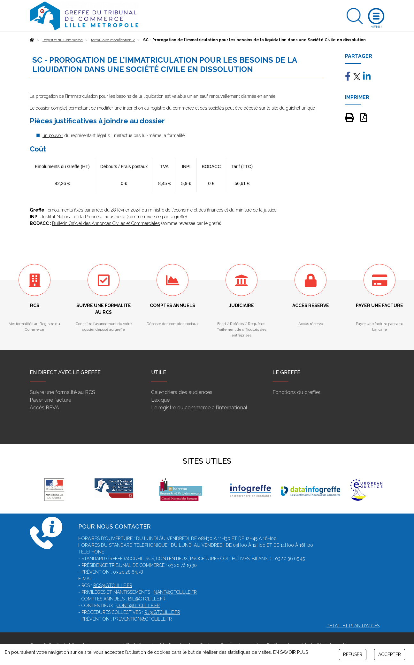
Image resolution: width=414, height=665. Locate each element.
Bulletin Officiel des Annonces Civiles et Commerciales (106, 223)
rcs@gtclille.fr (112, 585)
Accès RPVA (44, 408)
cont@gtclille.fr (138, 605)
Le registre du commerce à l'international (199, 408)
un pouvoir (52, 135)
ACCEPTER (389, 654)
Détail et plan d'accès (352, 625)
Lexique (160, 400)
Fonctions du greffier (296, 392)
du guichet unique (297, 108)
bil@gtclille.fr (146, 598)
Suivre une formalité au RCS (62, 392)
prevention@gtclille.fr (142, 619)
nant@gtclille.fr (175, 592)
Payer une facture (50, 400)
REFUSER (352, 654)
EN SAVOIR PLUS (290, 652)
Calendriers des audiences (181, 392)
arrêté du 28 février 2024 (116, 210)
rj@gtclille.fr (162, 612)
